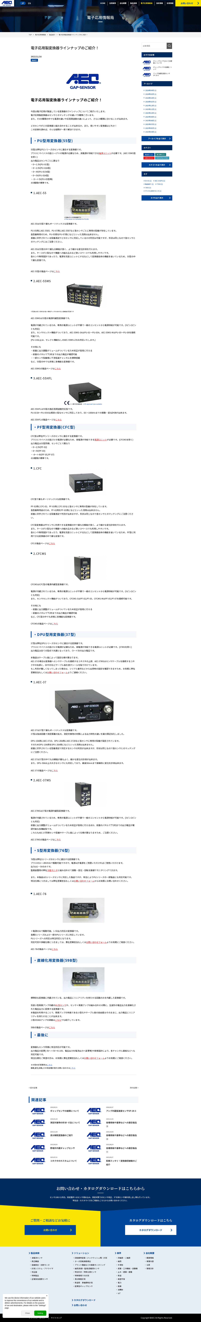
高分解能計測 (80, 1279)
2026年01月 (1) (150, 101)
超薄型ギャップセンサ (84, 1286)
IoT (119, 1293)
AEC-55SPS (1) (160, 181)
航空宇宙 (121, 1279)
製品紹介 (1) (149, 184)
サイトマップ (56, 1317)
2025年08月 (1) (150, 120)
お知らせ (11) (149, 158)
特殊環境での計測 (82, 1275)
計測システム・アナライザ (42, 1268)
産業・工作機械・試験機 (128, 1268)
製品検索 (133, 3)
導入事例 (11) (161, 154)
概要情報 (150, 1258)
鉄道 (119, 1275)
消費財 (120, 1289)
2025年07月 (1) (150, 124)
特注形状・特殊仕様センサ (85, 1272)
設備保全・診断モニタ (41, 1265)
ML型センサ (60, 1005)
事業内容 (150, 1261)
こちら (57, 271)
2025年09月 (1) (150, 117)
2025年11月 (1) (150, 109)
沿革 (148, 1265)
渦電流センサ (37, 1258)
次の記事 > (134, 1087)
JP (23, 3)
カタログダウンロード (150, 1230)
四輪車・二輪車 (124, 1258)
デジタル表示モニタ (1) (153, 191)
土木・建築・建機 (125, 1272)
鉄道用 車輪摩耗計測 (84, 1282)
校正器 (34, 1272)
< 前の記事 (33, 1087)
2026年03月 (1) (150, 94)
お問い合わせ (50, 1230)
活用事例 (112, 3)
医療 (119, 1286)
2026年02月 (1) (150, 98)
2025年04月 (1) (150, 132)
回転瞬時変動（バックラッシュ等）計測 (91, 1258)
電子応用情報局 (146, 3)
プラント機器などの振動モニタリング (90, 1265)
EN (29, 3)
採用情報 (170, 3)
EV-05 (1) (148, 181)
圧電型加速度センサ (40, 1279)
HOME (102, 3)
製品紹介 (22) (149, 154)
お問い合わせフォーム (57, 672)
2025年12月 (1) (150, 105)
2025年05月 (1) (150, 128)
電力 (119, 1282)
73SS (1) (160, 184)
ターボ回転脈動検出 (83, 1261)
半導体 (120, 1265)
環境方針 (150, 1268)
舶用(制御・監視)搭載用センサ (87, 1268)
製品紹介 (34, 60)
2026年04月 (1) (150, 90)
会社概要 (123, 3)
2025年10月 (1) (150, 113)
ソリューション (81, 1253)
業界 (119, 1253)
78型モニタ (52, 870)
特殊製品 (35, 1275)
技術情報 (159, 3)
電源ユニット (105, 153)
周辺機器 (35, 1261)
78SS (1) (148, 187)
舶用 (119, 1261)
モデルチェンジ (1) (162, 158)
